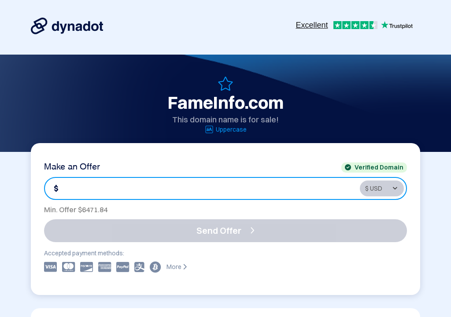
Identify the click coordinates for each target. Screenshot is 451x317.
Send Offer (225, 230)
